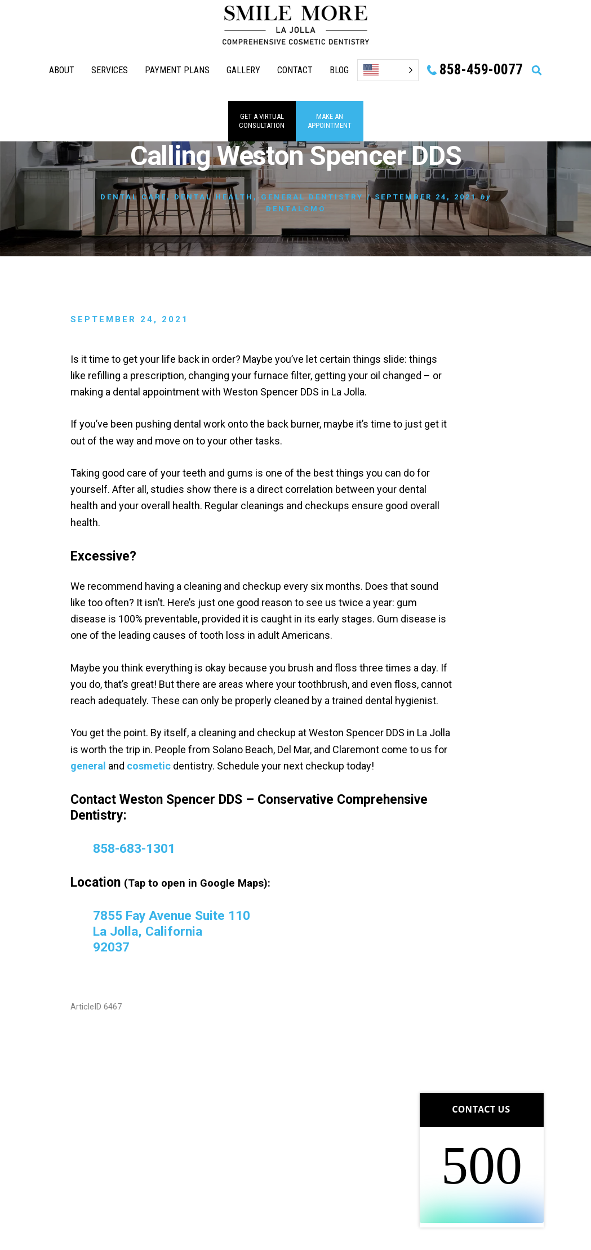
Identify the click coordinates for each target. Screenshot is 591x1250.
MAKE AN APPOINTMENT (330, 121)
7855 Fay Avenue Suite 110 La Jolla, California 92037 (172, 931)
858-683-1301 (134, 848)
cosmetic (149, 766)
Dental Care (133, 197)
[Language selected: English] (388, 70)
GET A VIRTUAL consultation (262, 121)
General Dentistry (312, 197)
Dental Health (214, 197)
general (88, 766)
